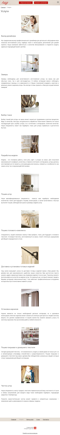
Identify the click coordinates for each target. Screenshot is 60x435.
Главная (3, 7)
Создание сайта (30, 427)
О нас (38, 419)
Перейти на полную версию (30, 433)
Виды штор (30, 419)
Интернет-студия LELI (28, 428)
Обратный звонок (26, 2)
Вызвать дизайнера (41, 2)
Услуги (21, 419)
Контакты (46, 419)
